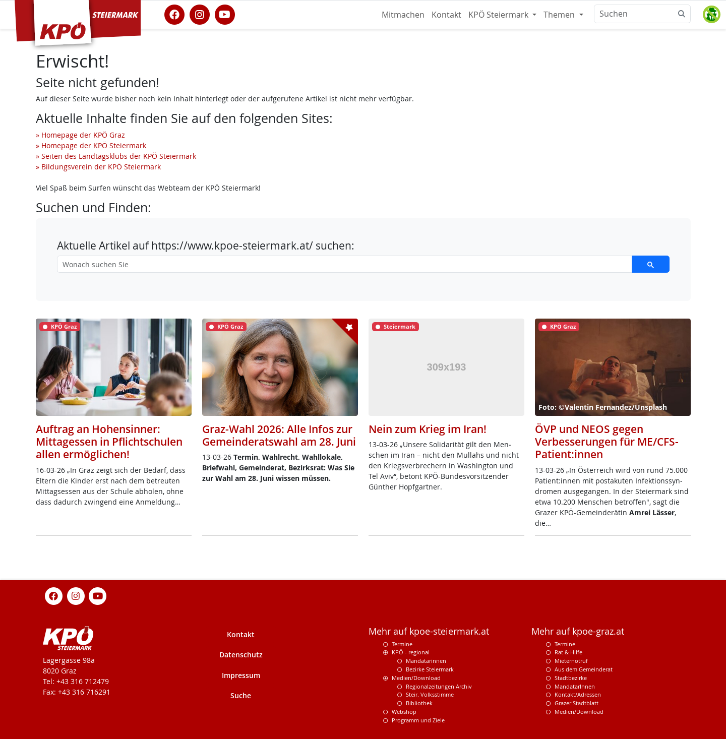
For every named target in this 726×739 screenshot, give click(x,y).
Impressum (241, 675)
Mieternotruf (571, 660)
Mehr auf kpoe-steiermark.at (429, 631)
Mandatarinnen (426, 660)
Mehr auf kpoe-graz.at (577, 631)
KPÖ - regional (411, 652)
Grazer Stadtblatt (576, 703)
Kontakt (446, 14)
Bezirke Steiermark (430, 669)
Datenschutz (241, 654)
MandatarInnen (575, 686)
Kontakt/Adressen (578, 694)
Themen (560, 14)
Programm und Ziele (418, 720)
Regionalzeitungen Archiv (439, 686)
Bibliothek (419, 703)
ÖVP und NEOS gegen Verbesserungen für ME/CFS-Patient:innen (607, 441)
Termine (402, 644)
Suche (240, 695)
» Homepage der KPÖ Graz (80, 135)
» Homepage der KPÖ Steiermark (91, 145)
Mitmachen (403, 14)
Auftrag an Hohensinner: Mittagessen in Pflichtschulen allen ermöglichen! (109, 441)
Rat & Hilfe (568, 652)
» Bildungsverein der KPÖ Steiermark (98, 166)
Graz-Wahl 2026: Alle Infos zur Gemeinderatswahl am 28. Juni (279, 435)
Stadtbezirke (571, 678)
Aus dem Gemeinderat (584, 669)
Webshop (404, 711)
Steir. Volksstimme (430, 694)
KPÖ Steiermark (499, 14)
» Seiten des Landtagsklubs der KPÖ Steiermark (116, 156)
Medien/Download (416, 678)
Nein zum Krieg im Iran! (428, 429)
